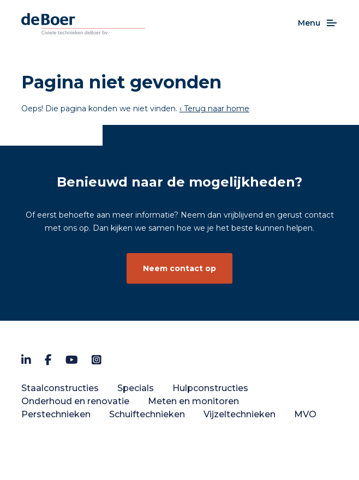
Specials (135, 388)
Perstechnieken (56, 414)
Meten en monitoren (193, 401)
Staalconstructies (60, 388)
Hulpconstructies (210, 388)
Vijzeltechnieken (240, 414)
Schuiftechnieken (147, 414)
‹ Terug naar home (214, 108)
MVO (305, 414)
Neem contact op (179, 268)
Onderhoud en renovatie (75, 401)
